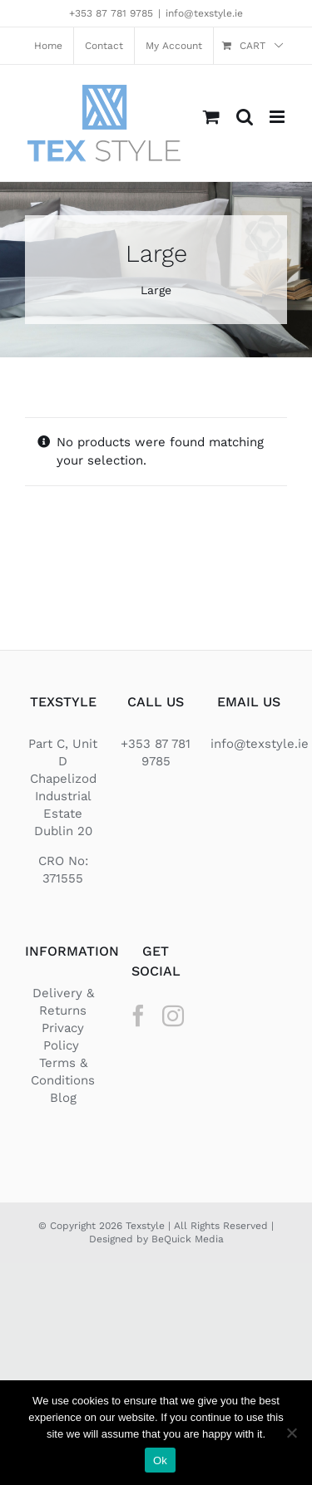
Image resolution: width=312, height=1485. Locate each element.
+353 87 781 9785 (111, 13)
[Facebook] (138, 1015)
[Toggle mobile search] (244, 116)
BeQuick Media (187, 1239)
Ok (160, 1460)
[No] (291, 1432)
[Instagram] (173, 1015)
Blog (63, 1097)
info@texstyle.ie (204, 13)
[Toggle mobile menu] (278, 116)
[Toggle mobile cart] (211, 116)
